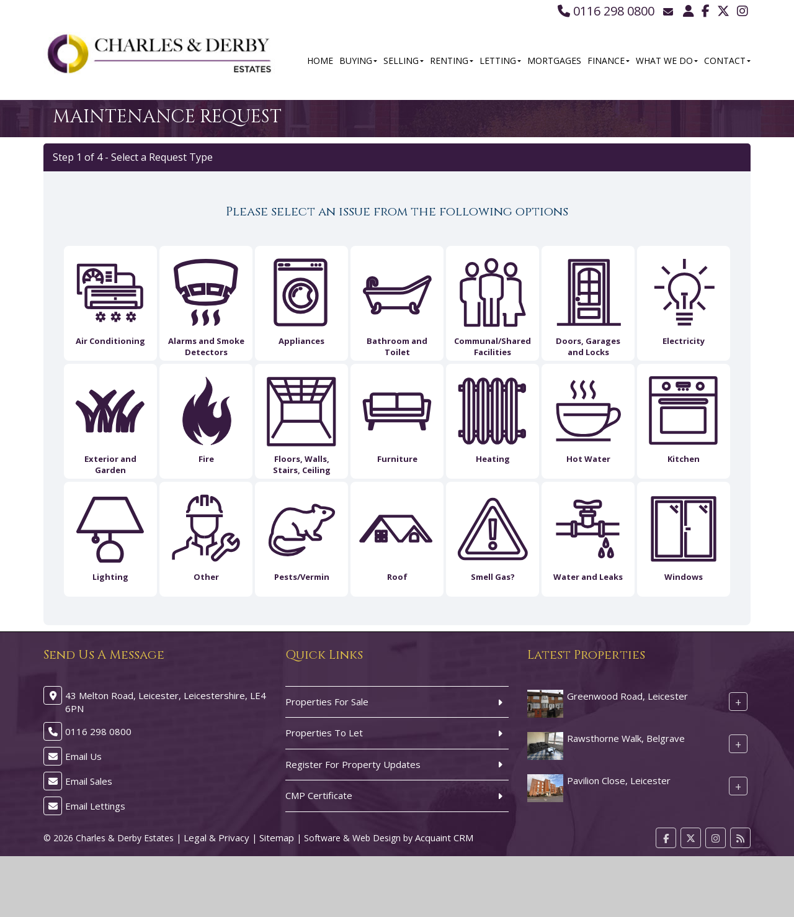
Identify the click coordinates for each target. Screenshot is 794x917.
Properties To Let (324, 732)
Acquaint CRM (444, 837)
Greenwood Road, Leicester (627, 696)
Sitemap (276, 837)
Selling (403, 60)
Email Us (83, 756)
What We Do (667, 60)
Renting (451, 60)
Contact (727, 60)
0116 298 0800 (606, 10)
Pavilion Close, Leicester (619, 780)
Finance (608, 60)
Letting (500, 60)
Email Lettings (95, 806)
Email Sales (88, 781)
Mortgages (554, 60)
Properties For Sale (326, 701)
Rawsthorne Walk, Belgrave (626, 738)
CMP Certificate (318, 795)
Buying (358, 60)
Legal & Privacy (216, 837)
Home (320, 60)
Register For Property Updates (353, 764)
